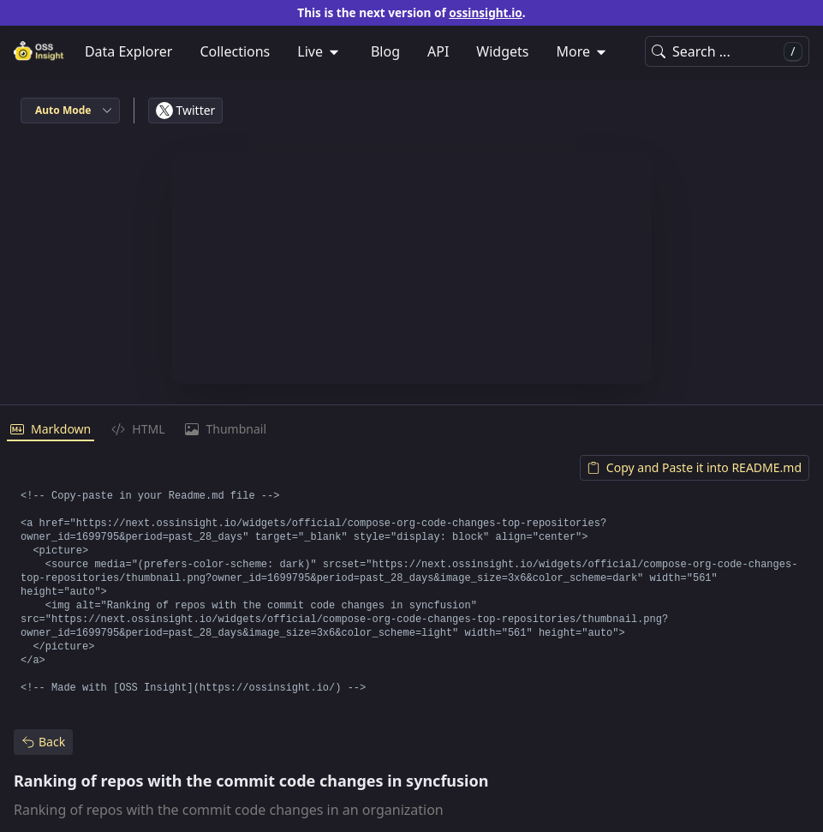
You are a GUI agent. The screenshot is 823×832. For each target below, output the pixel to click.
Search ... (727, 52)
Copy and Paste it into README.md (694, 467)
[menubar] (411, 51)
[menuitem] (320, 51)
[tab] (50, 430)
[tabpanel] (411, 578)
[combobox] (70, 110)
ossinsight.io (485, 12)
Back (43, 741)
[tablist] (411, 430)
